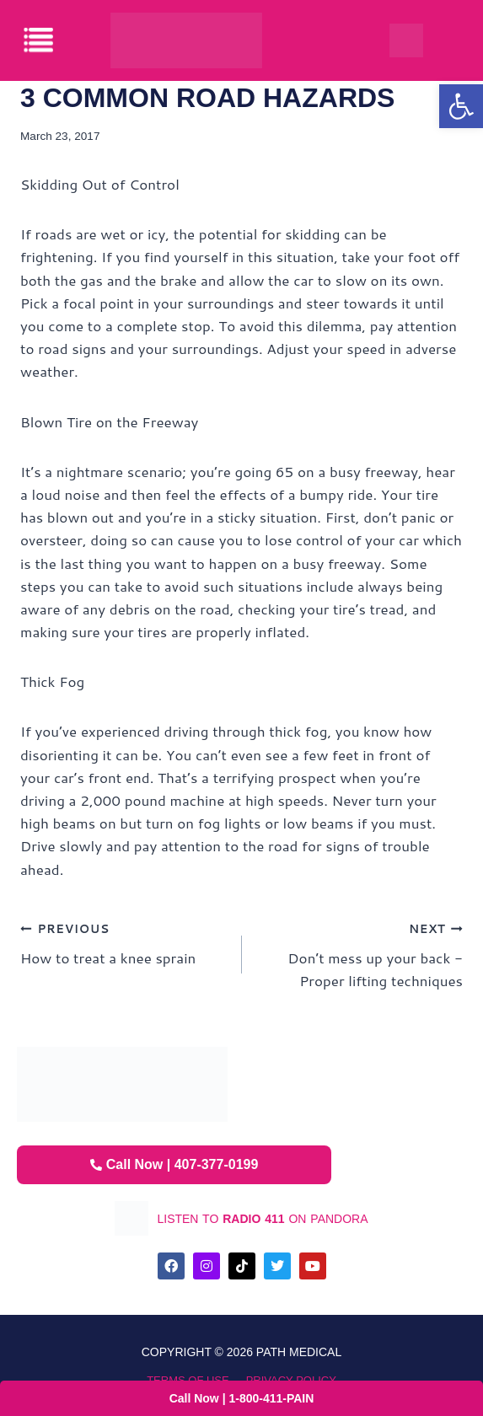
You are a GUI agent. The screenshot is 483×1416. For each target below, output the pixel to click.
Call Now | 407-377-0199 (174, 1164)
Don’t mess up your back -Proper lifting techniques (360, 953)
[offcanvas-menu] (39, 40)
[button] (461, 106)
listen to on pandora (262, 1219)
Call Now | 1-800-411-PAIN (241, 1398)
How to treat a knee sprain (124, 942)
